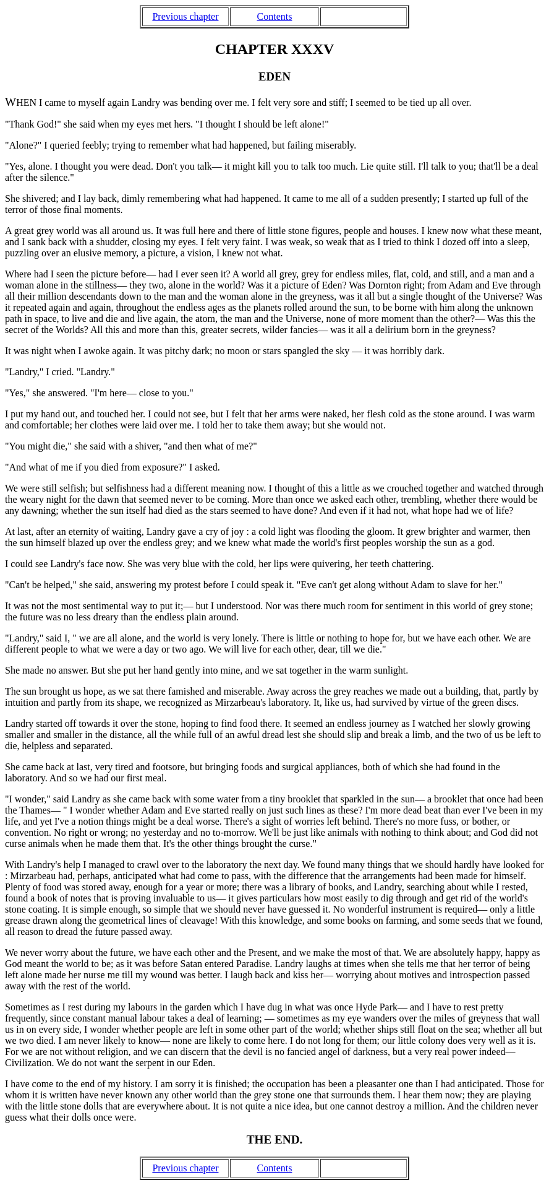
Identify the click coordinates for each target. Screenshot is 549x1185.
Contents (274, 16)
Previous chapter (185, 16)
